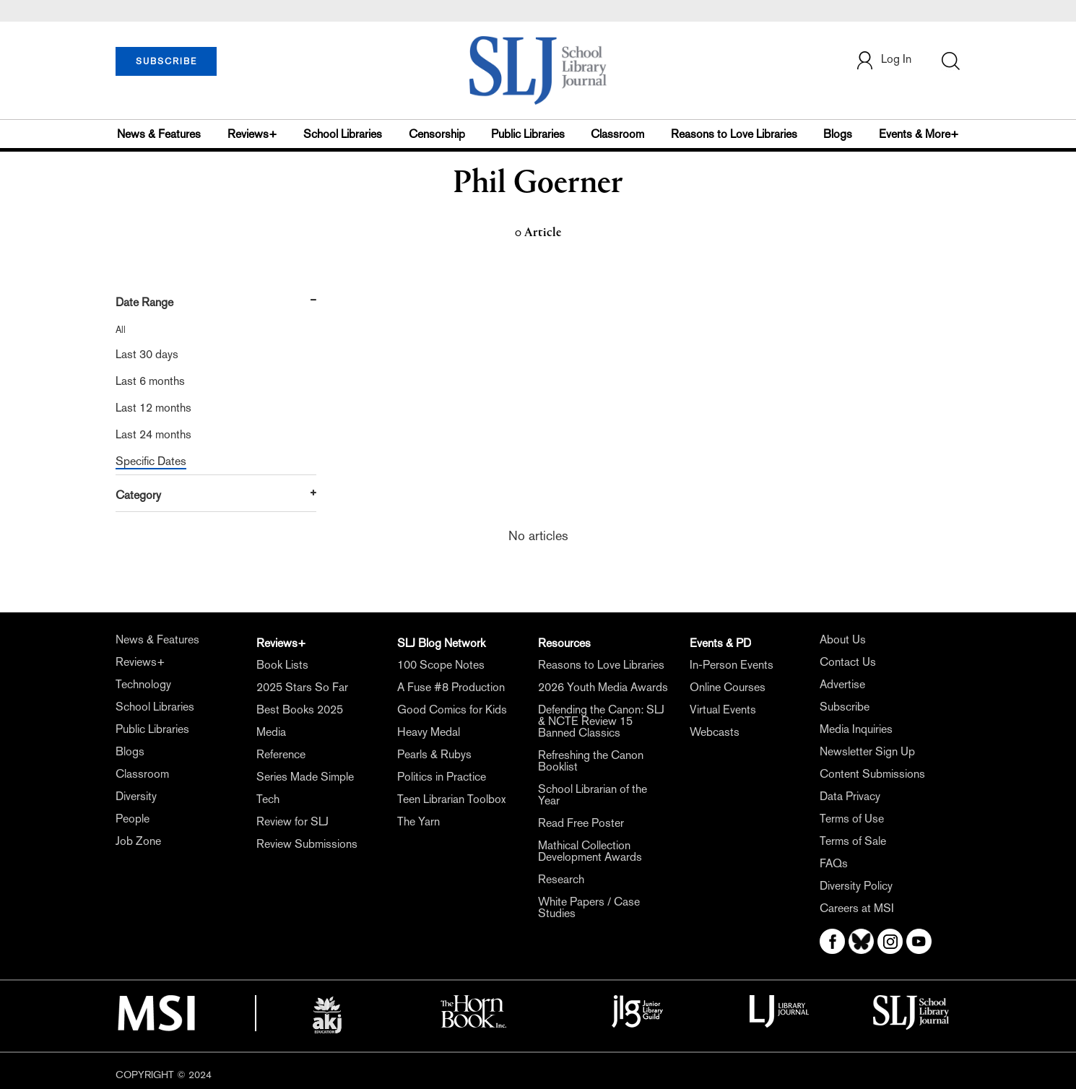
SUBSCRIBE (166, 61)
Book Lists (282, 665)
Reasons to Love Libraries (734, 134)
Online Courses (727, 687)
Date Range (144, 302)
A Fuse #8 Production (451, 687)
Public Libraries (528, 134)
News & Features (159, 134)
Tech (267, 799)
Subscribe (844, 706)
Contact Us (848, 662)
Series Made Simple (305, 777)
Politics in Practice (441, 777)
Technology (143, 684)
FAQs (834, 863)
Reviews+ (252, 134)
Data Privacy (850, 796)
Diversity (136, 796)
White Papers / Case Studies (589, 907)
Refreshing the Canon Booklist (590, 760)
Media (271, 732)
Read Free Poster (581, 823)
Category (138, 495)
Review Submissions (306, 844)
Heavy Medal (428, 732)
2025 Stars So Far (302, 687)
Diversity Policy (856, 886)
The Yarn (418, 821)
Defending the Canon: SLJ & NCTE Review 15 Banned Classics (601, 721)
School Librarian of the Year (592, 794)
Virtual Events (723, 709)
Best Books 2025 (299, 709)
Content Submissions (872, 774)
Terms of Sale (853, 841)
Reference (280, 754)
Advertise (842, 684)
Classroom (617, 134)
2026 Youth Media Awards (603, 687)
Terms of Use (852, 818)
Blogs (837, 134)
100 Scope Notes (441, 665)
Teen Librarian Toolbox (451, 799)
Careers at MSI (857, 908)
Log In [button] (883, 60)
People (132, 818)
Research (561, 879)
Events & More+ (919, 134)
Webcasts (714, 732)
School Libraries (342, 134)
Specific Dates (151, 461)
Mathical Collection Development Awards (590, 851)
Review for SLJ (292, 821)
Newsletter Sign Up (867, 751)
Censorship (437, 134)
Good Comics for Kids (452, 709)
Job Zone (138, 841)
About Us (843, 639)
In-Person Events (731, 665)
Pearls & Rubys (434, 754)
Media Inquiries (856, 729)
